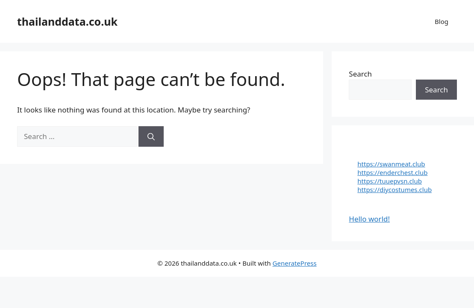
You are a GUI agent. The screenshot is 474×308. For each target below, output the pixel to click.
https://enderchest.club (392, 172)
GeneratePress (295, 263)
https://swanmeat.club (391, 164)
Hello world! (369, 219)
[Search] (151, 136)
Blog (441, 21)
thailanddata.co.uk (67, 21)
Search (360, 74)
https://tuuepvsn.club (389, 181)
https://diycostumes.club (394, 189)
